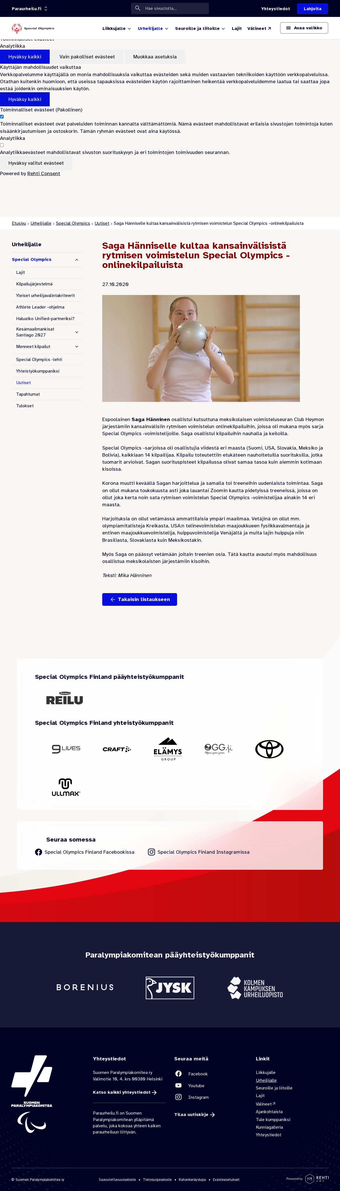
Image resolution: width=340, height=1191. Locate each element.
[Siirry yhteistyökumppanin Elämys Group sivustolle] (168, 749)
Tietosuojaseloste (157, 1179)
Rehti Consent (43, 173)
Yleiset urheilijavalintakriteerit (45, 295)
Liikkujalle (266, 1072)
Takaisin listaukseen (144, 599)
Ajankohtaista (269, 1112)
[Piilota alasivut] (76, 260)
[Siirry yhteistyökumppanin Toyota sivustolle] (269, 749)
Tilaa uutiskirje (191, 1115)
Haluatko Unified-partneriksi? (45, 319)
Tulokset (25, 406)
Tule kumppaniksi (273, 1119)
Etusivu (19, 223)
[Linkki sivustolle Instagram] (210, 1097)
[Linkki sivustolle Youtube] (210, 1085)
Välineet (264, 1104)
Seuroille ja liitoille (274, 1088)
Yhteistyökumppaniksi (37, 371)
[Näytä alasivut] (76, 332)
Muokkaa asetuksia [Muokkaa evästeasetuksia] (155, 57)
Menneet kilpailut (33, 346)
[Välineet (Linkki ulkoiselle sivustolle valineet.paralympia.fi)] (259, 28)
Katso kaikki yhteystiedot (122, 1092)
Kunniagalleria (269, 1127)
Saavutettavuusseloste (117, 1179)
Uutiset (102, 223)
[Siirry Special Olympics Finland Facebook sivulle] (84, 852)
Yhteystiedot (268, 1135)
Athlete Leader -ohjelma (40, 307)
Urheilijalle (40, 223)
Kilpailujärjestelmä (34, 284)
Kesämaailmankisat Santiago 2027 (35, 332)
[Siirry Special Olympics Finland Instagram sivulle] (199, 852)
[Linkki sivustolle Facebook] (210, 1073)
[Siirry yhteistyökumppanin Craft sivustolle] (117, 749)
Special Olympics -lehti (39, 359)
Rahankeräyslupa (192, 1179)
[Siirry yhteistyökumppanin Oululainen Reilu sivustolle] (64, 698)
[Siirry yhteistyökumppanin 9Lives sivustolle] (66, 749)
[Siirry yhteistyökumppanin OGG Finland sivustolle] (218, 749)
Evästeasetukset (226, 1179)
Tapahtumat (28, 394)
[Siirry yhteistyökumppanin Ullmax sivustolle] (66, 787)
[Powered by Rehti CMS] (308, 1182)
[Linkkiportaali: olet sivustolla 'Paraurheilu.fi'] (26, 8)
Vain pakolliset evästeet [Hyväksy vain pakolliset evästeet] (87, 57)
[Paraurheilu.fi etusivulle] (33, 28)
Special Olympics (73, 223)
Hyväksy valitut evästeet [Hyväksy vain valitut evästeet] (36, 163)
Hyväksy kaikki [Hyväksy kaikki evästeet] (24, 57)
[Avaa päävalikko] (304, 28)
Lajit (20, 272)
